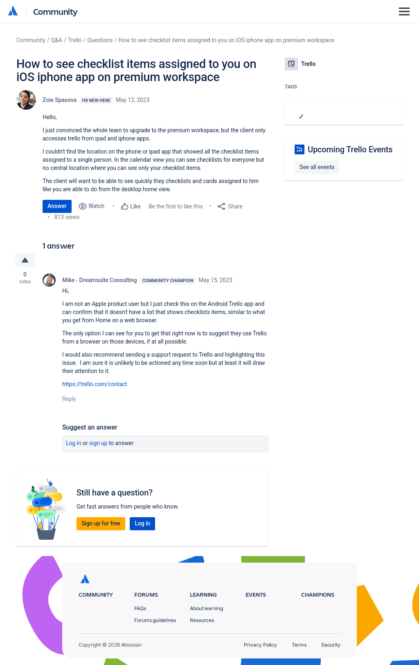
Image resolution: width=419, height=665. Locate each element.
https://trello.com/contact (94, 384)
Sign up (98, 443)
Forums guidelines (155, 620)
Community (55, 11)
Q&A (56, 40)
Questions (100, 40)
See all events (317, 167)
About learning (206, 608)
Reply (69, 399)
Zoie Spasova (60, 100)
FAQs (140, 608)
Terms (299, 645)
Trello (75, 40)
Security (330, 645)
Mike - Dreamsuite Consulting (99, 280)
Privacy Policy (260, 645)
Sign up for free (100, 523)
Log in (73, 443)
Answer (57, 206)
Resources (202, 620)
